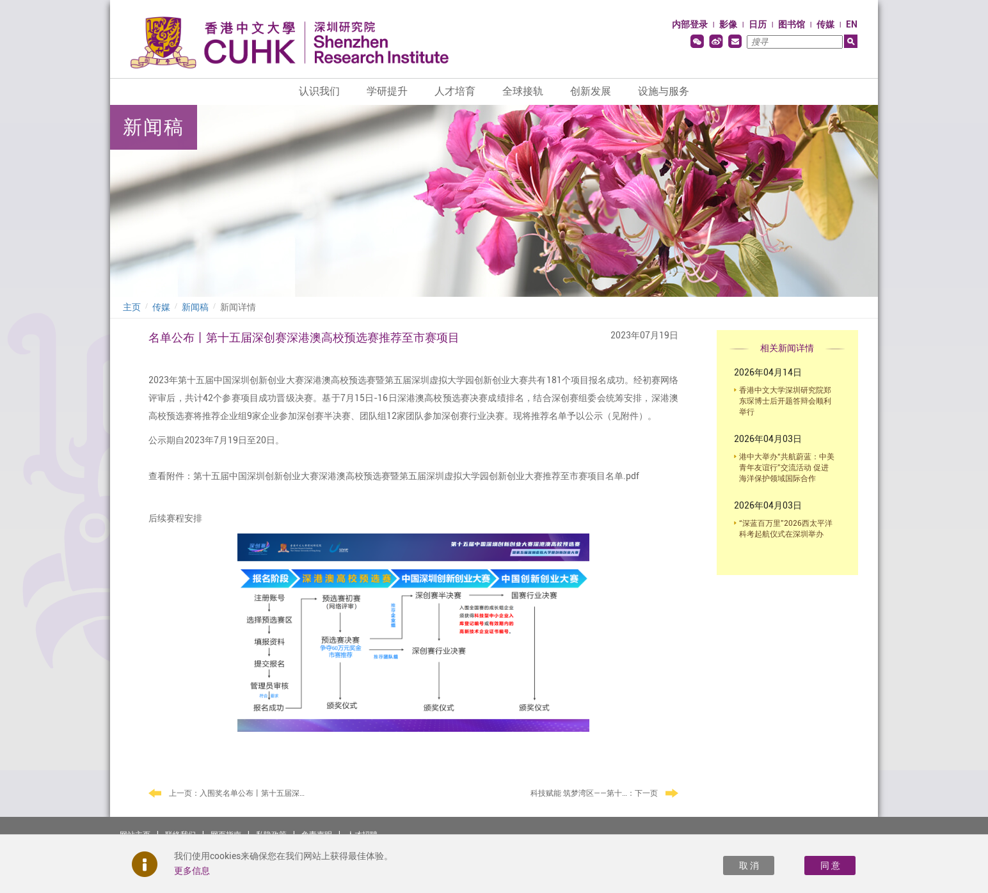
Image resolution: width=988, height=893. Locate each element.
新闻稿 (195, 307)
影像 (728, 24)
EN (851, 24)
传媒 (825, 24)
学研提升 (387, 91)
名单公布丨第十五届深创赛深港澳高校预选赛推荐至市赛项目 (303, 337)
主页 (132, 307)
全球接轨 (522, 91)
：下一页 (604, 793)
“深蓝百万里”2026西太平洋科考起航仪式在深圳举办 (786, 529)
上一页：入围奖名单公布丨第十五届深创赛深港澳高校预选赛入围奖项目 (238, 793)
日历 (758, 24)
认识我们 (319, 91)
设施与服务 (663, 91)
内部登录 (690, 24)
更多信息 (192, 870)
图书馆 (791, 24)
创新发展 (590, 91)
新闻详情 (238, 307)
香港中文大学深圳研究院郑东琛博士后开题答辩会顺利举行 (785, 401)
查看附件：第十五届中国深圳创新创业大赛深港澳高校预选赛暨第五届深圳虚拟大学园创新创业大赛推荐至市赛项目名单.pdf (393, 476)
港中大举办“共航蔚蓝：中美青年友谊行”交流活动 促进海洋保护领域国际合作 (786, 467)
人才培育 (454, 91)
